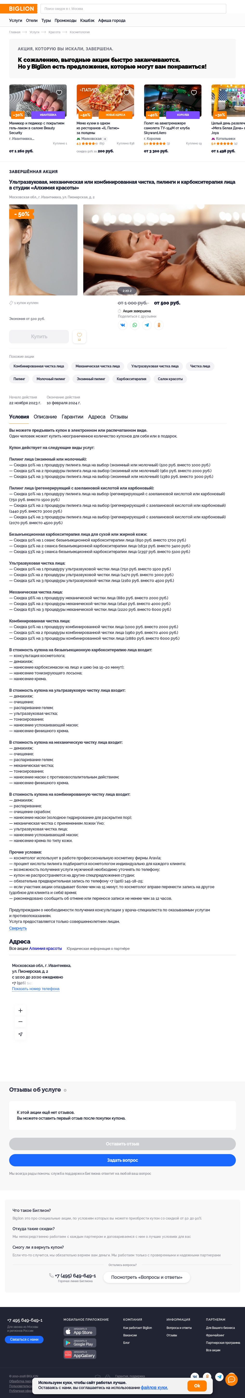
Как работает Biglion (137, 1328)
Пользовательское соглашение (31, 1386)
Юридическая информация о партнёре (98, 949)
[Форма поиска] (133, 8)
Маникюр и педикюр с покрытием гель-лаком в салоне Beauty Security (36, 128)
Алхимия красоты (45, 948)
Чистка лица (200, 366)
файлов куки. (154, 1387)
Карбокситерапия (131, 379)
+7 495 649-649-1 (24, 1320)
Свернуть (18, 929)
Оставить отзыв (122, 1143)
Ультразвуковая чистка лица (155, 366)
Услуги (15, 20)
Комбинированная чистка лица (38, 366)
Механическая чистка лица (98, 366)
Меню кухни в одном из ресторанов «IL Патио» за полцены (98, 128)
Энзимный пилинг (91, 379)
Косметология (76, 32)
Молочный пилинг (51, 379)
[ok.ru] (207, 1377)
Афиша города (111, 20)
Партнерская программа (223, 1343)
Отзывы (119, 417)
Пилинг (19, 379)
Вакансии (130, 1335)
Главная (14, 32)
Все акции (213, 1350)
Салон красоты (170, 379)
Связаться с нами (24, 1339)
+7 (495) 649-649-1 (75, 1276)
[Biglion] (23, 8)
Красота (50, 32)
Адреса (96, 417)
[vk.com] (195, 1377)
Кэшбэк (87, 20)
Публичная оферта (22, 1391)
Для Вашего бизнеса (220, 1328)
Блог (126, 1343)
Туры (46, 20)
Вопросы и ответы (179, 1328)
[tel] (219, 1377)
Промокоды (65, 20)
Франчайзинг (215, 1335)
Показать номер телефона (35, 989)
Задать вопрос (122, 1160)
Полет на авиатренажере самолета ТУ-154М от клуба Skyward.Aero (167, 128)
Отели (32, 20)
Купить (39, 337)
